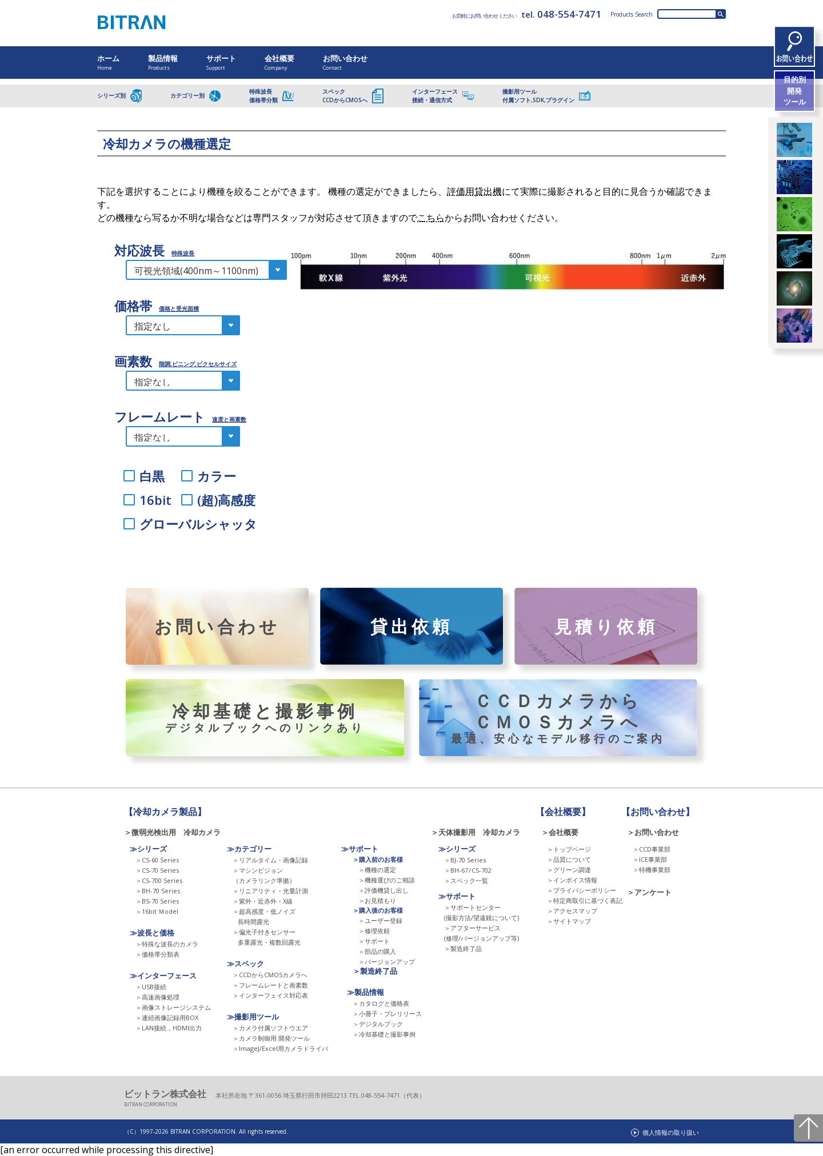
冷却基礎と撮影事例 (265, 717)
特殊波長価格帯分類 (271, 95)
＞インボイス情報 (572, 880)
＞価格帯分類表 (157, 954)
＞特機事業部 (651, 869)
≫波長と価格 (152, 933)
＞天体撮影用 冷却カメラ (475, 832)
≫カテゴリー (249, 849)
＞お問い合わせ (653, 832)
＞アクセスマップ (572, 910)
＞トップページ (569, 849)
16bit (155, 499)
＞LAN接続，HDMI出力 (168, 1027)
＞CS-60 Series (157, 860)
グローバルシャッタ (198, 523)
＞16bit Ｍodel (156, 911)
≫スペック (245, 963)
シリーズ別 (119, 95)
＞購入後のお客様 (378, 910)
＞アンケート (649, 892)
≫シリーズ (148, 849)
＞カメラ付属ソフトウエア (270, 1027)
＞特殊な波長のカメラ (166, 944)
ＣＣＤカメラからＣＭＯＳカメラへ (558, 717)
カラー (216, 475)
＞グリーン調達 (569, 869)
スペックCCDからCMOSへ (352, 95)
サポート (221, 62)
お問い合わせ (345, 62)
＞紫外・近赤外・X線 (263, 901)
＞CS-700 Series (158, 880)
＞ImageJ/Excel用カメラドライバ (280, 1048)
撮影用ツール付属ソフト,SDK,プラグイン (546, 95)
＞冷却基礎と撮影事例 (384, 1034)
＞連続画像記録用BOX (166, 1017)
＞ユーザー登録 (380, 920)
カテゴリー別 (195, 96)
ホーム (108, 62)
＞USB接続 (150, 986)
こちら (431, 217)
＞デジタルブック (378, 1023)
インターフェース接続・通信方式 (443, 95)
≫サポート (359, 849)
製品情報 (163, 62)
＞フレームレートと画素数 (270, 985)
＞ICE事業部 (650, 859)
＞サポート (374, 941)
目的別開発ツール (795, 90)
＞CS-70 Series (157, 870)
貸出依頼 (411, 626)
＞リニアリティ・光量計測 (270, 890)
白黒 (152, 475)
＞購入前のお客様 (378, 859)
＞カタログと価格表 (381, 1003)
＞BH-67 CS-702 (468, 870)
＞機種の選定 (377, 869)
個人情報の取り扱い (670, 1132)
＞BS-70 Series (157, 901)
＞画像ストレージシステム (173, 1007)
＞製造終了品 (375, 971)
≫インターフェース (163, 975)
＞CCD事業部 (651, 849)
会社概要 (279, 62)
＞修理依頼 (374, 930)
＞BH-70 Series (157, 890)
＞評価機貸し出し (383, 890)
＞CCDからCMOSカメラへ (270, 974)
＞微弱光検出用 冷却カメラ (176, 832)
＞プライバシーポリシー (581, 890)
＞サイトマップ (569, 921)
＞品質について (569, 859)
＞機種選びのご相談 (386, 880)
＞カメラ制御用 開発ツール (271, 1038)
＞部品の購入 (377, 951)
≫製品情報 (365, 992)
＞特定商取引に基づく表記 (584, 900)
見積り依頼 (605, 626)
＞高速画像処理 (157, 997)
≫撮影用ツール (253, 1017)
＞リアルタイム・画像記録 (270, 860)
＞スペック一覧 (466, 880)
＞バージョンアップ (386, 961)
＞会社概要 (559, 832)
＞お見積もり (377, 900)
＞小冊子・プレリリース (387, 1013)
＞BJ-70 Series (465, 860)
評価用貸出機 (474, 191)
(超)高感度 (226, 499)
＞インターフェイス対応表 (270, 995)
